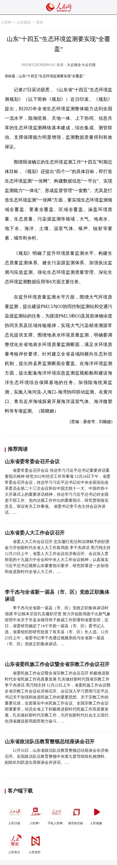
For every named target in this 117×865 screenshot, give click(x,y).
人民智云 (15, 843)
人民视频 (97, 814)
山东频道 (24, 22)
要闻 (39, 22)
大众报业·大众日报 (81, 65)
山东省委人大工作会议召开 (35, 533)
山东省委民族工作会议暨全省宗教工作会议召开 (57, 664)
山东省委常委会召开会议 (32, 461)
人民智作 (35, 843)
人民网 (6, 22)
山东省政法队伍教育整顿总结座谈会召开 (50, 741)
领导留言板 (76, 814)
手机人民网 (56, 814)
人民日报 (15, 814)
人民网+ (35, 814)
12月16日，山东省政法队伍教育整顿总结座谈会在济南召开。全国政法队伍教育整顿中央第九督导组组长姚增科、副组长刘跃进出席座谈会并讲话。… (57, 756)
